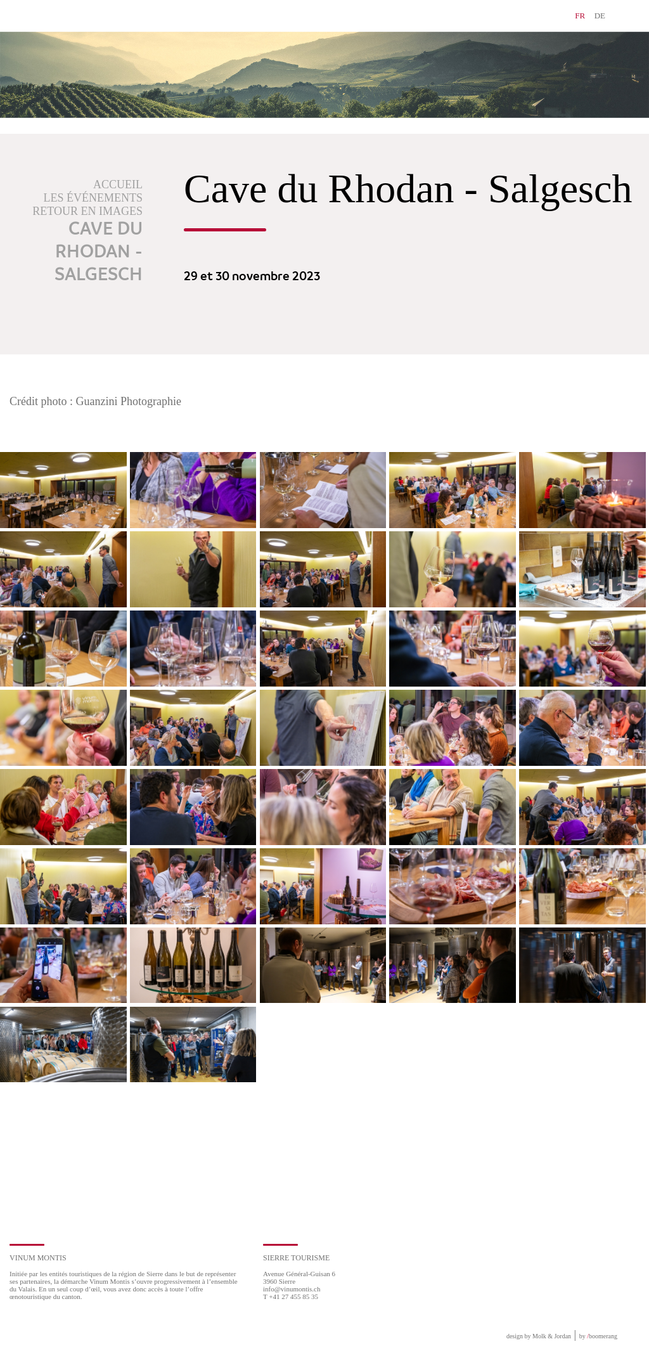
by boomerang (598, 1336)
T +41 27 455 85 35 (290, 1296)
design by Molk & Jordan (538, 1336)
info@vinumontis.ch (292, 1289)
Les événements (93, 197)
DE (599, 15)
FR (580, 15)
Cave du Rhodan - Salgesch (99, 252)
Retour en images (87, 211)
